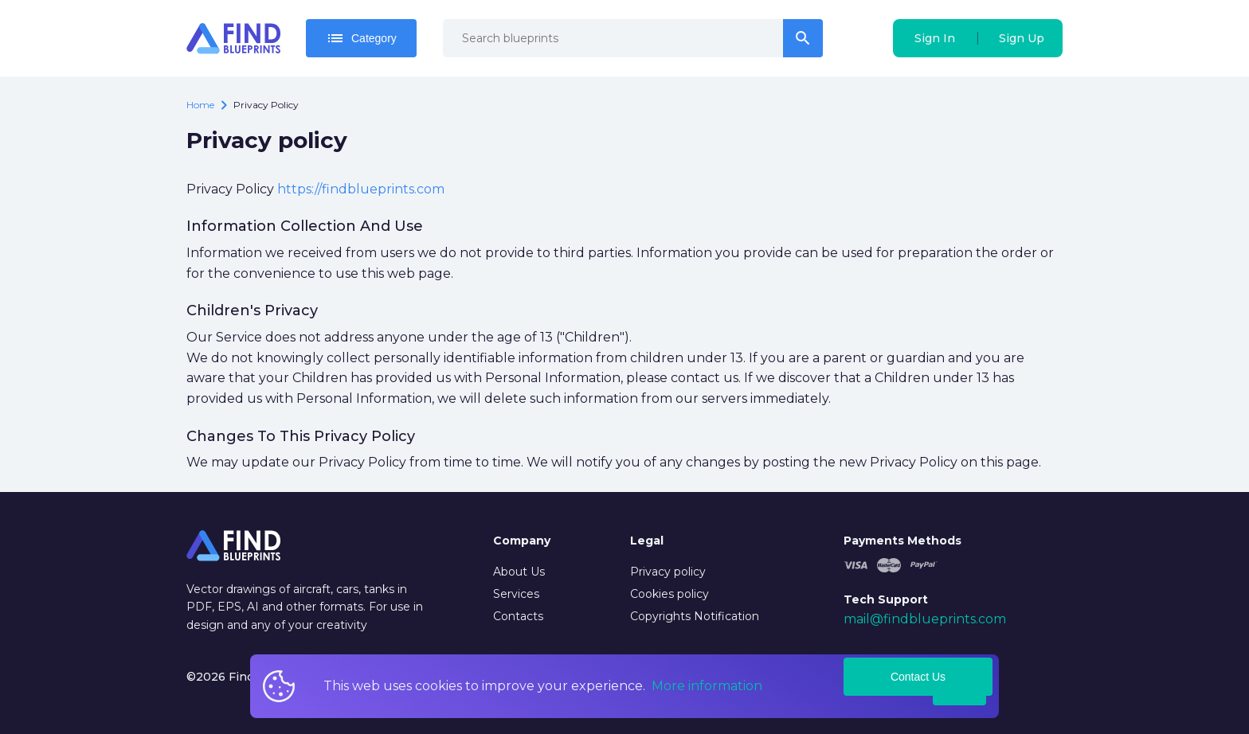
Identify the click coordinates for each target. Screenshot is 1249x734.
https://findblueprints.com (360, 189)
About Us (519, 571)
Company (521, 540)
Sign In (934, 38)
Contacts (518, 616)
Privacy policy (668, 571)
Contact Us (918, 676)
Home (200, 105)
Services (516, 594)
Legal (647, 540)
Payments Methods (902, 540)
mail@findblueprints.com (925, 619)
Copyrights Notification (694, 616)
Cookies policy (669, 594)
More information (707, 685)
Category (361, 38)
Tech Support (886, 599)
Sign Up (1021, 38)
